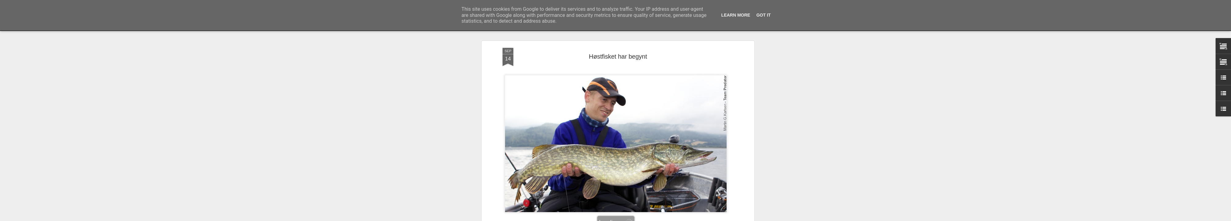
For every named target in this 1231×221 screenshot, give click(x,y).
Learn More (735, 15)
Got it (763, 15)
